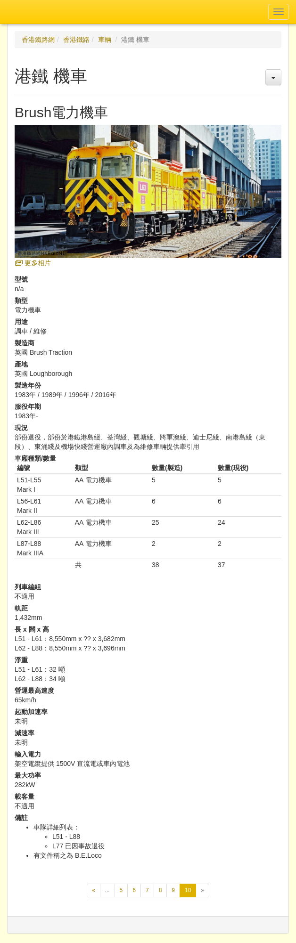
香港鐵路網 (38, 39)
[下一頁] (202, 890)
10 (190, 891)
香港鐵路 (76, 39)
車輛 (104, 39)
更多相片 (33, 263)
